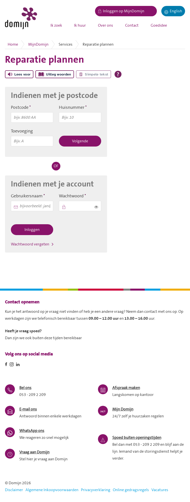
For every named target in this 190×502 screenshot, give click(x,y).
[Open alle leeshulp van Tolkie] (118, 74)
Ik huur (80, 25)
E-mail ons (28, 409)
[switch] (96, 206)
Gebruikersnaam (32, 196)
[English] (173, 11)
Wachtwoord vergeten (30, 244)
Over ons (105, 25)
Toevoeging (22, 131)
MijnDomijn (38, 44)
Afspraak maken (126, 388)
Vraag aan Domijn (34, 452)
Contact (132, 25)
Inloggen (32, 229)
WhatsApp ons (31, 430)
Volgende (80, 141)
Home (13, 44)
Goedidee (159, 25)
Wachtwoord (80, 196)
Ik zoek (56, 25)
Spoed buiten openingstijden (136, 437)
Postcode (29, 107)
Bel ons (25, 388)
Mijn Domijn (122, 409)
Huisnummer (80, 107)
